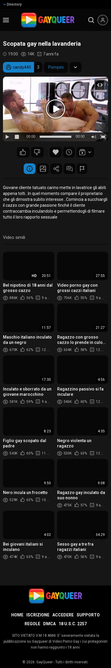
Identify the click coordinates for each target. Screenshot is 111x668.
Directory (12, 4)
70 (23, 152)
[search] (91, 20)
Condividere (56, 169)
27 (37, 152)
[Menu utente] (102, 20)
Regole (32, 623)
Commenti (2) (70, 169)
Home (17, 615)
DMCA (49, 623)
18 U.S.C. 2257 (73, 623)
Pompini (56, 67)
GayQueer (44, 662)
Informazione (30, 169)
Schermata (43, 169)
